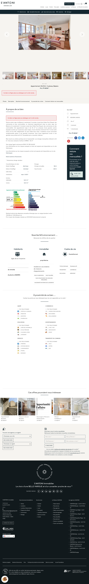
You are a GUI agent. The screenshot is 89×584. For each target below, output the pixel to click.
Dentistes (23, 316)
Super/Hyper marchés (54, 311)
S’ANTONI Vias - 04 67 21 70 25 (77, 542)
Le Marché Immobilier (82, 7)
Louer (46, 7)
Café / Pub (51, 327)
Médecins (23, 313)
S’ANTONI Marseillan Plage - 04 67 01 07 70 (77, 518)
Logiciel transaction (77, 570)
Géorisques (9, 153)
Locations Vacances (42, 512)
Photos (4, 101)
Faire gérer (56, 7)
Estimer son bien (41, 514)
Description (11, 101)
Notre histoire (56, 503)
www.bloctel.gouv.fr (75, 453)
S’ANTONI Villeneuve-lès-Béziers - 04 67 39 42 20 (76, 545)
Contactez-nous (69, 3)
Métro (50, 346)
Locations (23, 506)
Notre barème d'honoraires (14, 156)
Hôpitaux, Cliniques (26, 311)
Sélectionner (22, 12)
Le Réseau (73, 7)
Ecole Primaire (25, 330)
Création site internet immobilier (79, 571)
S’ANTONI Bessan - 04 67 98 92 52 (77, 506)
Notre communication (58, 510)
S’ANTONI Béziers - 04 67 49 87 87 (77, 549)
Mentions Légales (6, 562)
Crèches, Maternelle (26, 327)
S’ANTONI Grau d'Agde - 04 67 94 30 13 (77, 514)
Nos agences (56, 508)
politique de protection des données (63, 449)
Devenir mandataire (58, 521)
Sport (50, 332)
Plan (25, 562)
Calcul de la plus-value (48, 12)
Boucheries (52, 313)
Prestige (23, 514)
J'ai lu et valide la (50, 449)
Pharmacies (24, 318)
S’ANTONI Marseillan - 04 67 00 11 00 (77, 522)
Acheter (42, 7)
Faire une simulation (75, 174)
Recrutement (56, 519)
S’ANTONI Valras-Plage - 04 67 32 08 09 (77, 539)
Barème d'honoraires (17, 562)
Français (8, 536)
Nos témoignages (57, 512)
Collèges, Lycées (25, 332)
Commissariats (25, 348)
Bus (50, 348)
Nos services (56, 506)
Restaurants (52, 330)
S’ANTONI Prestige (74, 552)
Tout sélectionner (24, 309)
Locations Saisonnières (26, 508)
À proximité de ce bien (37, 101)
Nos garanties (56, 514)
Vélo (50, 343)
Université (23, 334)
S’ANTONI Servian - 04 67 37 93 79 (77, 531)
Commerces (24, 512)
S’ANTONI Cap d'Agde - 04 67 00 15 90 (77, 510)
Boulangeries (52, 316)
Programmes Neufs (25, 510)
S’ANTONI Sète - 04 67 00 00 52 (77, 535)
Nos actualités (56, 516)
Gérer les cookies (49, 562)
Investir (39, 516)
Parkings (23, 343)
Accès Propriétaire (59, 562)
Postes (23, 350)
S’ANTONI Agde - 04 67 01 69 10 (77, 503)
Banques (23, 353)
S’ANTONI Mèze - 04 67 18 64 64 (77, 526)
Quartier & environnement (23, 101)
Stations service (25, 346)
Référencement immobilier (78, 572)
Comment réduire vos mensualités (54, 101)
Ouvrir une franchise (58, 523)
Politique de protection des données (36, 562)
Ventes (22, 503)
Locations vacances (65, 7)
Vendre (51, 7)
